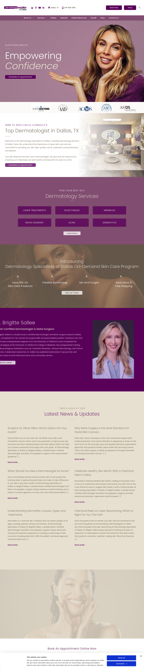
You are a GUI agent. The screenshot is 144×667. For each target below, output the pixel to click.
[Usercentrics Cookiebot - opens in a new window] (13, 663)
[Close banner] (141, 645)
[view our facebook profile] (36, 7)
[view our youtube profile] (39, 7)
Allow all (121, 647)
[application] (35, 17)
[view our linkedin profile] (43, 7)
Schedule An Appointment (20, 77)
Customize (121, 653)
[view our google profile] (32, 7)
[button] (114, 7)
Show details (31, 663)
